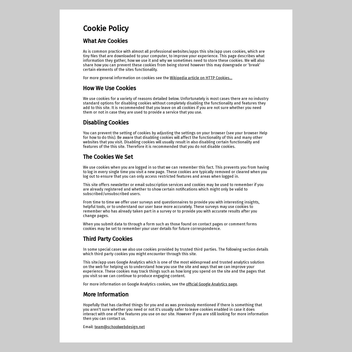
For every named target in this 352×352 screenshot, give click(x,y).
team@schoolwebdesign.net (119, 327)
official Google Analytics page (211, 284)
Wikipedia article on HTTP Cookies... (201, 78)
